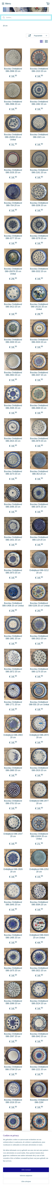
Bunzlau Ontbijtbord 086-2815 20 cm (13, 439)
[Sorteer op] (37, 36)
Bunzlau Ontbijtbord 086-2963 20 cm (13, 374)
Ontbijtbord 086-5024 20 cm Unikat (39, 936)
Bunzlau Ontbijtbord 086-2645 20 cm (13, 903)
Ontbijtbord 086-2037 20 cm (13, 835)
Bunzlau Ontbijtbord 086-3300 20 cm (13, 341)
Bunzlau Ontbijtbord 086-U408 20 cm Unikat (13, 604)
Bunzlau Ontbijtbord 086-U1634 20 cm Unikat (39, 836)
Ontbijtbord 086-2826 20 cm (13, 870)
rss (33, 1178)
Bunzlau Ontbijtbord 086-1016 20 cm (13, 1101)
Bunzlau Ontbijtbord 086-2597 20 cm (13, 1035)
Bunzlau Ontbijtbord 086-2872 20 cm (13, 670)
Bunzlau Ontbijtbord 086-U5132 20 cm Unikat (39, 306)
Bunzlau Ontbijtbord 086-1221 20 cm (39, 1068)
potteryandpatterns (10, 1157)
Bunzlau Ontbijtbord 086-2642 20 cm (39, 1035)
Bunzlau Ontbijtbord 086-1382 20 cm (39, 103)
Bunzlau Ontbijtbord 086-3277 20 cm (13, 237)
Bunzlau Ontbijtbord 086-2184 (39, 1101)
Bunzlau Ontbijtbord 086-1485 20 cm (13, 936)
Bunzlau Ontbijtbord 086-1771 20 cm (13, 703)
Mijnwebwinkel (29, 1182)
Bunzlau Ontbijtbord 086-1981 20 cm (13, 637)
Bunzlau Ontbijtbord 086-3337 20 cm (39, 374)
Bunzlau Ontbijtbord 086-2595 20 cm (13, 406)
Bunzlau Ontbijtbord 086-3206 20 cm (39, 204)
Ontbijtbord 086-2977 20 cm (39, 802)
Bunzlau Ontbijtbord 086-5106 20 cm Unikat (38, 604)
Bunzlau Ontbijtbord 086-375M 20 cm (13, 1068)
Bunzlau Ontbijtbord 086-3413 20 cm (13, 305)
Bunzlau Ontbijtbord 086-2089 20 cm (13, 1002)
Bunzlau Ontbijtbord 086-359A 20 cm (39, 903)
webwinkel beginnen (41, 1178)
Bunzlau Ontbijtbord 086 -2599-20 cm (13, 1134)
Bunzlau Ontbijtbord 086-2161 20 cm (39, 171)
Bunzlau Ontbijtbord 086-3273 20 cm (13, 472)
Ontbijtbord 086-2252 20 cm (39, 870)
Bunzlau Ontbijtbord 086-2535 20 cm (13, 171)
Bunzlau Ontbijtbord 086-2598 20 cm (39, 1134)
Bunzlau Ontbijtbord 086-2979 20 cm (39, 439)
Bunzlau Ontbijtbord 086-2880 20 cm (13, 769)
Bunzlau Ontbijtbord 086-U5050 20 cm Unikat (13, 137)
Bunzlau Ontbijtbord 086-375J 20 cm (13, 802)
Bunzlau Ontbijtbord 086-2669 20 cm (39, 406)
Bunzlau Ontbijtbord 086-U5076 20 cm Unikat (13, 271)
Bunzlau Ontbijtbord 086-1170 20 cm (39, 670)
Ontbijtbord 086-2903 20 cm (13, 736)
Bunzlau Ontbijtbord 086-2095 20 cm (13, 505)
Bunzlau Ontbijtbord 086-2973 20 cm (13, 571)
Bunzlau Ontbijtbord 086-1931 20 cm (13, 538)
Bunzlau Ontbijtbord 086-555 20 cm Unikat (39, 703)
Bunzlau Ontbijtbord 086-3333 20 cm (39, 341)
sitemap (28, 1178)
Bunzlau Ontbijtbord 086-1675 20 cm (39, 505)
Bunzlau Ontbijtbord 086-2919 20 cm (39, 769)
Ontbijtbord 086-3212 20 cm (39, 571)
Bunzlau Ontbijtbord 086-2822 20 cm (39, 969)
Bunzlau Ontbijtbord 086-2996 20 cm (13, 70)
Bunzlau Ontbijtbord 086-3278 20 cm (39, 237)
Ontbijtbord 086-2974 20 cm (39, 736)
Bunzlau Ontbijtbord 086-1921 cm (39, 136)
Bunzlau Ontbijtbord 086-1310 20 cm (39, 70)
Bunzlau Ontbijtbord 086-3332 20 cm (39, 270)
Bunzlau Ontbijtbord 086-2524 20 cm (39, 1002)
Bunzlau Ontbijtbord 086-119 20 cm (39, 538)
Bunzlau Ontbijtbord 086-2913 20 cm (39, 637)
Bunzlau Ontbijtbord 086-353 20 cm (39, 472)
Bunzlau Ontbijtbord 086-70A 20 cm (13, 204)
